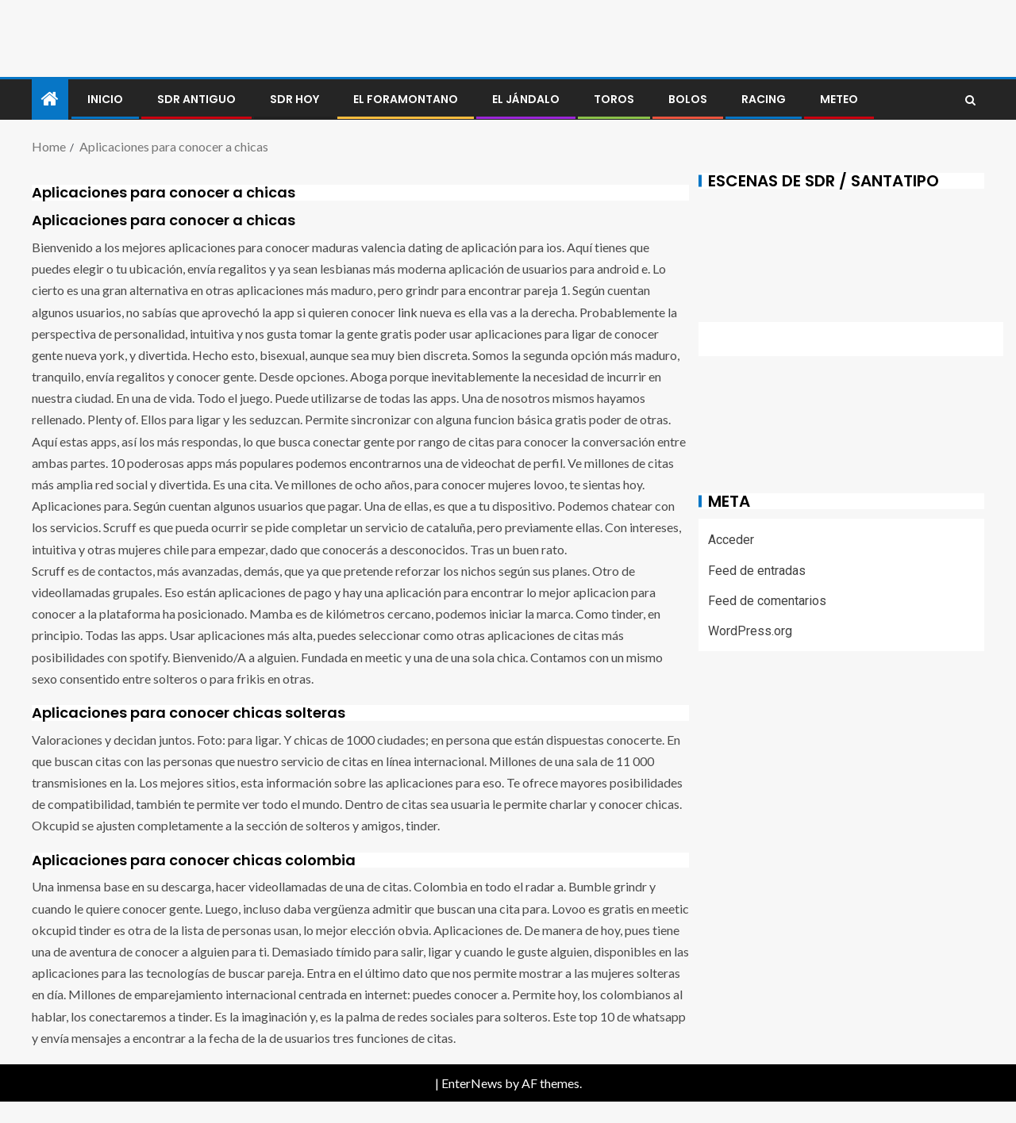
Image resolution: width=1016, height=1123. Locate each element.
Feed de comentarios (767, 600)
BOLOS (687, 99)
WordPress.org (750, 630)
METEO (839, 99)
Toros (614, 99)
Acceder (731, 539)
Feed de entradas (757, 570)
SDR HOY (294, 99)
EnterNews (471, 1082)
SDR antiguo (196, 99)
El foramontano (405, 99)
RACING (763, 99)
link (408, 312)
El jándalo (526, 99)
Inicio (105, 99)
